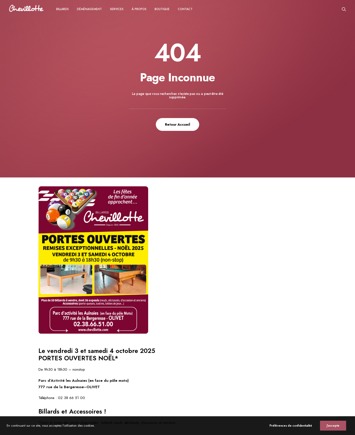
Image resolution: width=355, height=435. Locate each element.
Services (117, 9)
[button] (344, 9)
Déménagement (89, 9)
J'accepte (333, 430)
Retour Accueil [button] (177, 124)
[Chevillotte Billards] (26, 9)
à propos (139, 9)
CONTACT (185, 9)
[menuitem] (62, 9)
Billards (62, 9)
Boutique (162, 9)
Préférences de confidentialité (290, 430)
